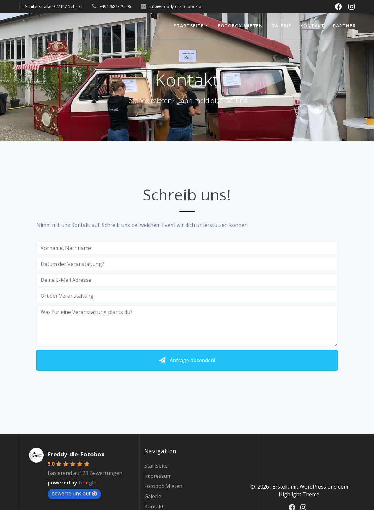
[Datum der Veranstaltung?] (187, 264)
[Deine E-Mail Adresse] (187, 279)
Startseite (189, 26)
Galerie (281, 26)
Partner (344, 26)
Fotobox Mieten (240, 26)
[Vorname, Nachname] (187, 248)
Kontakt (312, 26)
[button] (187, 360)
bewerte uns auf (74, 493)
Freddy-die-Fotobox (76, 454)
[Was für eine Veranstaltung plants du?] (187, 326)
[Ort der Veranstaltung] (187, 295)
